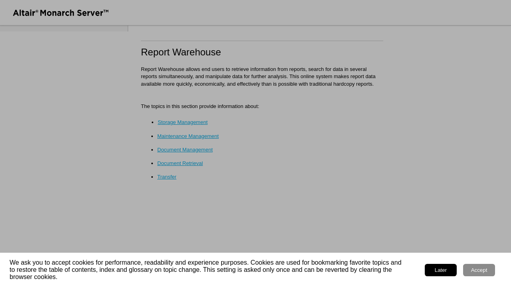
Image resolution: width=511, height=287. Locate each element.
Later (441, 270)
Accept (479, 270)
